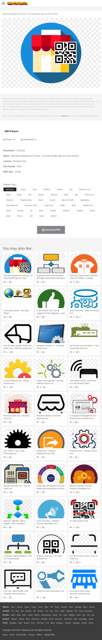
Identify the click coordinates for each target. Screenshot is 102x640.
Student (14, 619)
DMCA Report (11, 131)
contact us (65, 116)
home (78, 615)
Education (58, 619)
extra (8, 216)
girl (31, 216)
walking (72, 615)
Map (75, 619)
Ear (60, 615)
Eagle (62, 611)
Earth (46, 607)
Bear (17, 611)
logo (34, 189)
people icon (88, 205)
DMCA (39, 635)
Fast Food (40, 623)
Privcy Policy (21, 635)
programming (25, 200)
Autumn (19, 607)
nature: (6, 607)
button (59, 189)
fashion (79, 211)
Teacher (21, 619)
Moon (85, 607)
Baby (18, 615)
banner (41, 195)
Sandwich (59, 623)
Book (28, 619)
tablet (62, 205)
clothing (46, 189)
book (19, 195)
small (8, 211)
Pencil (51, 619)
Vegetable (76, 623)
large (23, 189)
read (92, 211)
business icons (31, 205)
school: (6, 619)
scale (40, 200)
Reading (44, 619)
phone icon (89, 195)
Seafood (68, 623)
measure (9, 200)
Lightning (78, 607)
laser (41, 216)
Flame (57, 607)
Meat (52, 623)
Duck (56, 611)
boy (93, 615)
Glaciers (64, 607)
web (66, 195)
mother (36, 615)
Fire (51, 607)
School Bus (68, 619)
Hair (83, 615)
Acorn (13, 607)
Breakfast (13, 623)
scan (41, 211)
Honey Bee (88, 611)
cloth (8, 195)
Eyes (65, 615)
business (10, 189)
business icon (85, 189)
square (21, 211)
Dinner (91, 623)
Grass (71, 607)
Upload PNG (49, 635)
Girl (88, 615)
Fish (75, 611)
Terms (12, 635)
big (76, 195)
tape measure (12, 205)
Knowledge (83, 619)
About (5, 635)
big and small (67, 200)
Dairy (20, 623)
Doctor (55, 615)
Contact (31, 635)
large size (48, 205)
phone (20, 216)
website (66, 211)
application (85, 200)
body (74, 205)
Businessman (46, 615)
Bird (22, 611)
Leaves (26, 607)
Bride (24, 615)
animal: (6, 611)
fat (30, 195)
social (52, 200)
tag (70, 189)
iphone (54, 216)
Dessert (26, 623)
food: (5, 623)
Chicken (40, 611)
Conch (40, 607)
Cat (34, 611)
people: (6, 615)
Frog (81, 611)
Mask (13, 615)
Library (91, 619)
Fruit (47, 623)
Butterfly (28, 611)
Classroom (35, 619)
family (30, 615)
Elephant (69, 611)
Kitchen (84, 623)
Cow (46, 611)
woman (54, 195)
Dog (51, 611)
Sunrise (92, 607)
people (53, 211)
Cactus (33, 607)
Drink (33, 623)
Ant (12, 611)
